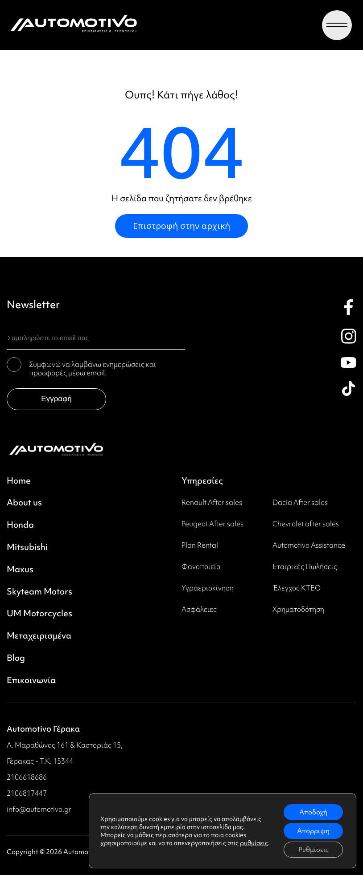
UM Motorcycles (39, 613)
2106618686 (27, 777)
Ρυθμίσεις (313, 849)
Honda (20, 525)
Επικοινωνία (31, 680)
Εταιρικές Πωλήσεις (304, 566)
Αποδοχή (313, 812)
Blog (16, 658)
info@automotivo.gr (39, 809)
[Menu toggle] (336, 25)
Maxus (20, 569)
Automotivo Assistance (308, 545)
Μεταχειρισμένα (39, 635)
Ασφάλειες (199, 609)
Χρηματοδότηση (298, 609)
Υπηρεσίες (202, 480)
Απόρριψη (313, 830)
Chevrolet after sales (305, 524)
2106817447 (27, 793)
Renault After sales (212, 502)
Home (19, 480)
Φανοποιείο (201, 566)
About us (24, 502)
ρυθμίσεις (254, 843)
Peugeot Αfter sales (212, 524)
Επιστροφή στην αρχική (181, 226)
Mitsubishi (27, 547)
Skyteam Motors (39, 591)
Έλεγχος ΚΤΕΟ (296, 588)
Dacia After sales (300, 502)
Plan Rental (200, 545)
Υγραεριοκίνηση (208, 588)
